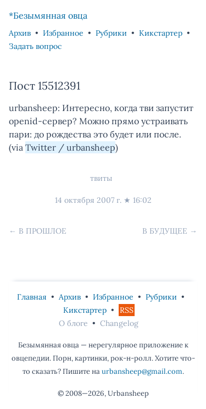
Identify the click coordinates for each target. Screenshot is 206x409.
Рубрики (111, 33)
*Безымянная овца (48, 15)
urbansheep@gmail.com (142, 371)
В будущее (164, 231)
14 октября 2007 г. (88, 200)
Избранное (63, 33)
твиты (101, 178)
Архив (20, 33)
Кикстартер (160, 33)
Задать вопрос (35, 46)
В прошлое (42, 231)
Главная (32, 297)
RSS (126, 310)
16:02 (142, 200)
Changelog (119, 323)
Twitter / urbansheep (70, 147)
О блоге (73, 323)
